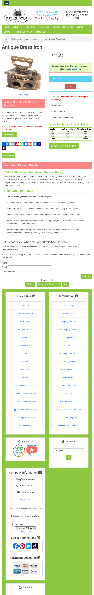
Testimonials (25, 353)
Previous (30, 284)
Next (66, 284)
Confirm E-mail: (8, 271)
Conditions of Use (68, 385)
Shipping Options (68, 337)
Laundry (43, 39)
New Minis (30, 27)
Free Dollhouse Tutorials (25, 401)
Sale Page (17, 27)
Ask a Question (9, 134)
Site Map (69, 393)
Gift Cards (8, 32)
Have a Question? (24, 32)
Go (68, 457)
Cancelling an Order (68, 361)
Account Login (68, 305)
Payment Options (68, 369)
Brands (80, 27)
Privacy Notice (68, 377)
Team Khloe (25, 369)
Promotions (44, 27)
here (18, 185)
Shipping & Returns (68, 321)
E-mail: (5, 267)
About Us (25, 305)
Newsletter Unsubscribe (68, 426)
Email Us (25, 500)
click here (76, 69)
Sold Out (70, 86)
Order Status (68, 313)
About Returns (68, 345)
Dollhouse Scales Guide (63, 27)
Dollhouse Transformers (25, 393)
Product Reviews (25, 329)
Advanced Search (25, 345)
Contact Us (40, 32)
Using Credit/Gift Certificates (68, 410)
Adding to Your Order (69, 353)
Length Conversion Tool (63, 145)
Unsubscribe (25, 531)
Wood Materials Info (25, 410)
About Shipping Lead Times (69, 329)
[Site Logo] (17, 16)
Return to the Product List (49, 284)
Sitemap (25, 361)
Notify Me (86, 276)
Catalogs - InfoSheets (25, 418)
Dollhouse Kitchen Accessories (24, 39)
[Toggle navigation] (6, 3)
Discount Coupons (69, 418)
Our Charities (25, 377)
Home (6, 27)
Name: (5, 263)
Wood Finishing (25, 426)
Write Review (8, 155)
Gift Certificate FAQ (68, 401)
